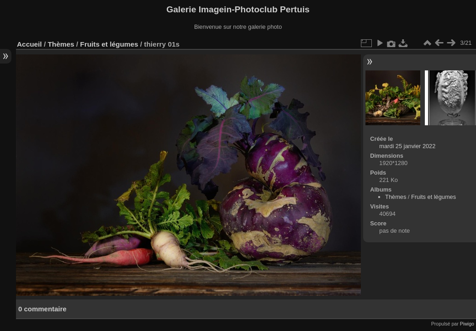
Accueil (29, 44)
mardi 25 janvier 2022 (407, 146)
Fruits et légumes (109, 44)
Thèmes (61, 44)
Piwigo (467, 323)
